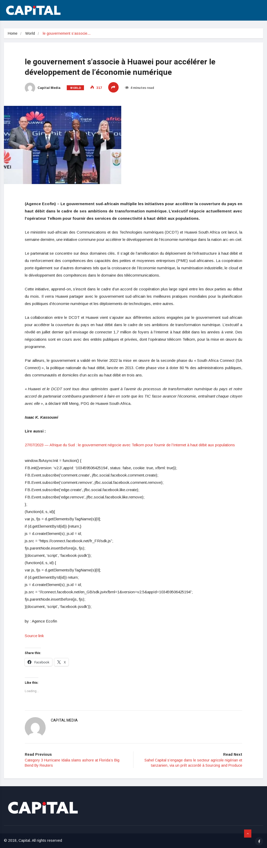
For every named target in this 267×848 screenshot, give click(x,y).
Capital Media (42, 88)
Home (12, 33)
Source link (34, 635)
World (30, 33)
